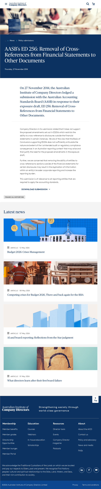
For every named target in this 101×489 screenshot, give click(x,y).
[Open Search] (88, 4)
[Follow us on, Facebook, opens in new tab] (89, 470)
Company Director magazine (61, 441)
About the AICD (85, 429)
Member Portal (9, 454)
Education (33, 423)
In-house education (36, 440)
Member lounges (9, 448)
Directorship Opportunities (8, 441)
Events (56, 434)
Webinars (32, 434)
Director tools (59, 429)
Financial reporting (14, 197)
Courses (31, 429)
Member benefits (10, 429)
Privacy (75, 485)
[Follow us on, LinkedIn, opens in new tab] (81, 470)
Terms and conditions (90, 485)
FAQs (80, 450)
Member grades (9, 434)
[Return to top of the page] (95, 399)
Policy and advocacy (87, 440)
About (81, 423)
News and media (85, 445)
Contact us (83, 434)
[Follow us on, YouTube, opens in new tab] (96, 470)
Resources (58, 423)
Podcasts (57, 448)
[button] (36, 189)
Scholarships (33, 445)
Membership (9, 423)
